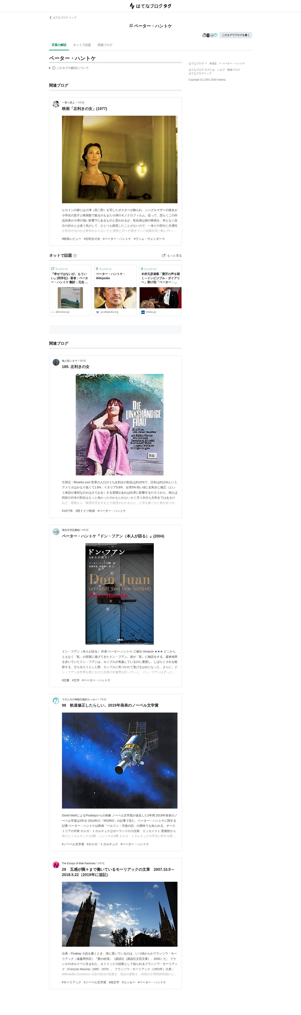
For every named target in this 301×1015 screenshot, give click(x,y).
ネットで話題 (82, 45)
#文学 (76, 680)
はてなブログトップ (200, 73)
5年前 (83, 360)
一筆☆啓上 (68, 102)
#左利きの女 (92, 238)
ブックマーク (59, 269)
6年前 (85, 530)
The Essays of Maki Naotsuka (79, 863)
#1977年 (67, 510)
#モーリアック (71, 982)
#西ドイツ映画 (85, 510)
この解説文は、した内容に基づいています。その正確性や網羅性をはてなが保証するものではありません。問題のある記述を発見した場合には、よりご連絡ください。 (69, 68)
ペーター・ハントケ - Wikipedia (110, 276)
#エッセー (128, 982)
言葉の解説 (59, 45)
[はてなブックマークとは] (75, 255)
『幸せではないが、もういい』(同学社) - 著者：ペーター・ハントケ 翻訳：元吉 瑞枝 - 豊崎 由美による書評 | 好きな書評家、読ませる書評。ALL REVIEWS (70, 278)
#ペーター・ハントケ (117, 238)
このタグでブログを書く (236, 35)
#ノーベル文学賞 (73, 844)
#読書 (66, 680)
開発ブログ (233, 69)
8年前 (101, 863)
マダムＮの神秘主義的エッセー (80, 699)
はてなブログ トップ (62, 17)
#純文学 (114, 982)
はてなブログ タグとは (202, 69)
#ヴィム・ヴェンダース (149, 238)
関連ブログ (105, 45)
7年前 (103, 699)
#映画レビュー (71, 238)
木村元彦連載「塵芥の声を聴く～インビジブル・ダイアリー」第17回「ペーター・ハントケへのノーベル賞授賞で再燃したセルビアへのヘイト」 (160, 278)
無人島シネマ (69, 360)
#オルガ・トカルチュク (102, 844)
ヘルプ (221, 69)
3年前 (81, 102)
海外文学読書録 (71, 530)
